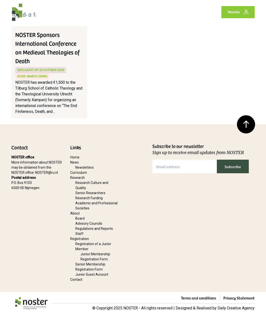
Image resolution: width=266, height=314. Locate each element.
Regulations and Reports (94, 229)
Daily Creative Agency (236, 308)
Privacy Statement (239, 298)
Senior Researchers (90, 193)
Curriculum (78, 172)
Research (77, 178)
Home (74, 157)
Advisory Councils (88, 223)
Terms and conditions (198, 298)
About (75, 213)
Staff (79, 234)
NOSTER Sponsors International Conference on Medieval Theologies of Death (47, 47)
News (74, 162)
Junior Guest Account (91, 274)
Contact (76, 279)
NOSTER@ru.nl (46, 172)
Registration (79, 239)
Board (80, 218)
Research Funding (89, 198)
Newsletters (84, 167)
